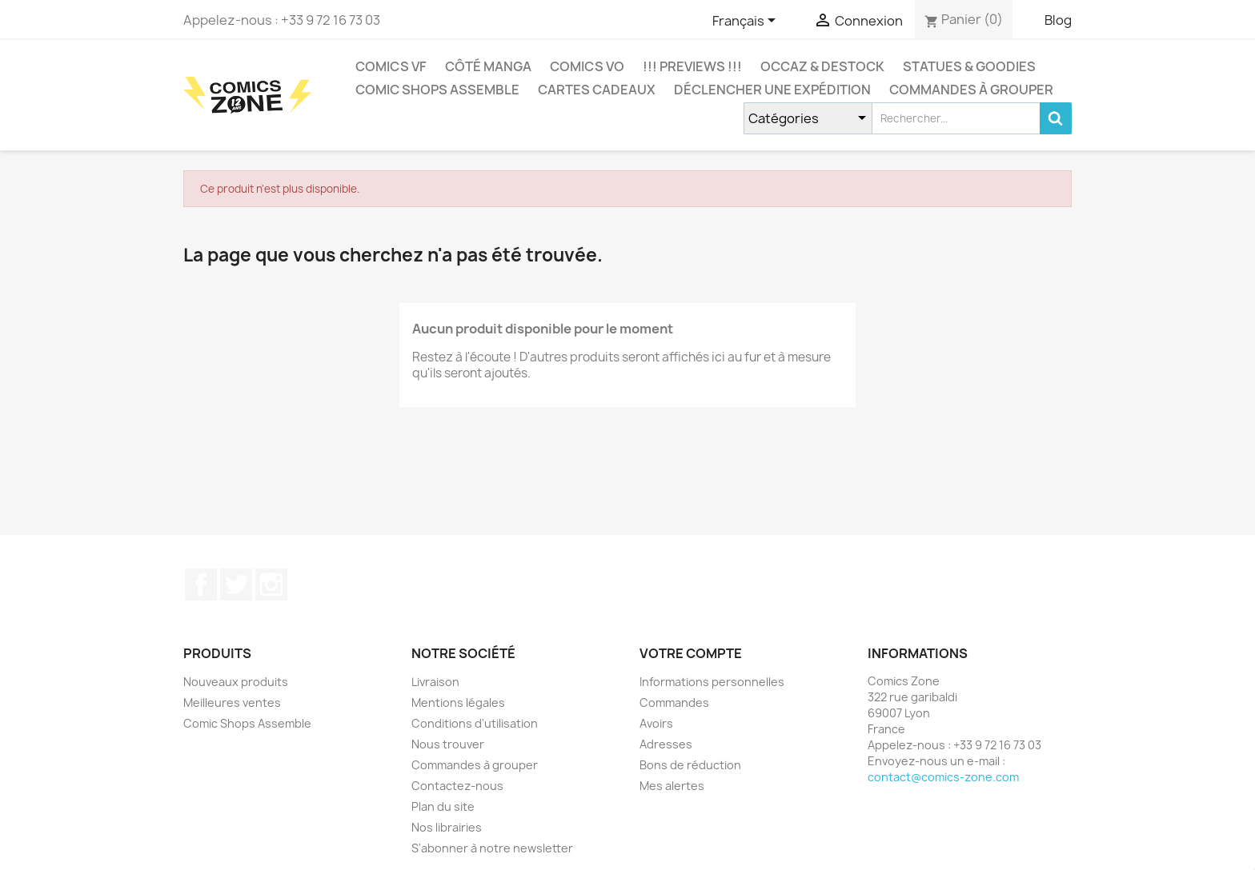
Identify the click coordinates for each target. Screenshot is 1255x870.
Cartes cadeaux (597, 89)
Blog (1058, 20)
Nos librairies (446, 827)
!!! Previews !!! (692, 66)
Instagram (271, 585)
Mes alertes (672, 785)
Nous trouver (447, 744)
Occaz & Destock (822, 66)
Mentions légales (458, 702)
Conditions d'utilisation (474, 723)
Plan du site (443, 806)
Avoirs (656, 723)
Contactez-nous (457, 785)
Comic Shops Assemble (437, 89)
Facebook (201, 585)
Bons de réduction (690, 764)
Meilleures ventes (232, 702)
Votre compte (691, 653)
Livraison (435, 681)
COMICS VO (587, 66)
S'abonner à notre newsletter (492, 848)
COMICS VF (391, 66)
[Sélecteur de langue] (746, 21)
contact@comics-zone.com (943, 776)
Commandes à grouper (971, 89)
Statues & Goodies (969, 66)
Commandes (674, 702)
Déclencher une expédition (772, 89)
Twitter (236, 585)
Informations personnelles (712, 681)
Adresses (666, 744)
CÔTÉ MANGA (488, 66)
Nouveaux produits (235, 681)
